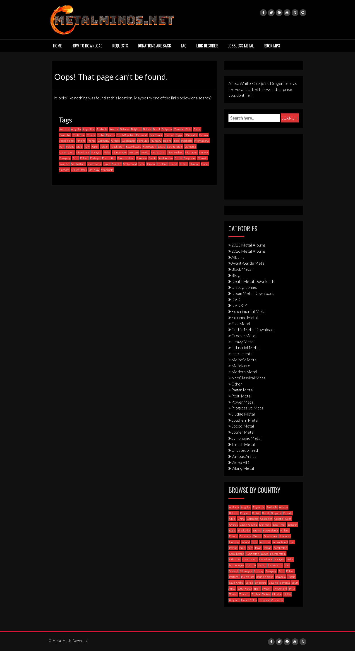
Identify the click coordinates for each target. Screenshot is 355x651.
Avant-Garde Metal (248, 263)
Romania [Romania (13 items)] (141, 158)
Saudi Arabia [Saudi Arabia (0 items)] (165, 158)
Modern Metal (244, 371)
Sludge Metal (243, 413)
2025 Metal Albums (248, 244)
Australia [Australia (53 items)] (102, 129)
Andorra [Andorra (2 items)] (64, 129)
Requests (120, 46)
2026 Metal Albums (248, 251)
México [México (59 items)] (145, 152)
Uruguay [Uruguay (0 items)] (94, 170)
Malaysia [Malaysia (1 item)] (96, 152)
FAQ (184, 46)
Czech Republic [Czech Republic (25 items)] (125, 135)
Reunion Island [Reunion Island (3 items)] (125, 158)
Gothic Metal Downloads (253, 329)
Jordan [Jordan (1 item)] (104, 146)
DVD (235, 299)
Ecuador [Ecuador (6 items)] (169, 135)
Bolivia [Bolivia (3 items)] (147, 129)
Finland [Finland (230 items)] (81, 140)
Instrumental (242, 353)
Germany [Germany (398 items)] (103, 140)
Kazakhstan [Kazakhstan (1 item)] (117, 146)
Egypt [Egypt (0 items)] (179, 135)
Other (236, 383)
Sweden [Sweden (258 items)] (116, 164)
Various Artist (243, 456)
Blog (235, 275)
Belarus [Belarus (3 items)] (124, 129)
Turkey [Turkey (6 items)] (184, 164)
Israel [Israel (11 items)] (79, 146)
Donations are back (154, 46)
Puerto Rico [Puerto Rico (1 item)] (108, 158)
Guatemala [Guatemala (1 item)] (128, 140)
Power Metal (242, 402)
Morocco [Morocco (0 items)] (134, 152)
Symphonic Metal (246, 438)
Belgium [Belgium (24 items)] (136, 129)
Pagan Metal (242, 389)
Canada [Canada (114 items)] (178, 129)
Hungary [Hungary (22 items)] (156, 140)
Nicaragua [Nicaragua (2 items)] (191, 152)
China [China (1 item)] (197, 129)
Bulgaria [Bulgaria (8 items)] (167, 129)
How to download (87, 46)
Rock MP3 (272, 46)
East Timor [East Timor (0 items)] (156, 135)
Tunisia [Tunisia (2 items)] (173, 164)
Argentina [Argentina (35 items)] (89, 129)
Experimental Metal (248, 311)
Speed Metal (242, 425)
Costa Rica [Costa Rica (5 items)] (79, 135)
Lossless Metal (241, 46)
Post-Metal (241, 395)
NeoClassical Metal (248, 377)
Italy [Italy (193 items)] (87, 146)
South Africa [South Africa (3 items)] (78, 164)
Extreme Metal (244, 317)
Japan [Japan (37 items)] (95, 146)
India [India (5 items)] (176, 140)
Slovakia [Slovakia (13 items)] (202, 158)
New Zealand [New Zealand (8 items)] (175, 152)
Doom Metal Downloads (252, 293)
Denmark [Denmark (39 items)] (142, 135)
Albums (237, 257)
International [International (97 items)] (201, 140)
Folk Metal (240, 323)
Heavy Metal (242, 341)
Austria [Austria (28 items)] (113, 129)
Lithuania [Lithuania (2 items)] (190, 146)
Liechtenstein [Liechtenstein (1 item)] (175, 146)
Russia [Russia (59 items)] (152, 158)
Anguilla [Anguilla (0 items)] (76, 129)
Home (57, 46)
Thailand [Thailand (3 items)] (162, 164)
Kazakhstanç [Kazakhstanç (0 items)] (133, 146)
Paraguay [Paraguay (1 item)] (64, 158)
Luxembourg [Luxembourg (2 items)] (66, 152)
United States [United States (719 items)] (79, 170)
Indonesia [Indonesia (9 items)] (186, 140)
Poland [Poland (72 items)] (84, 158)
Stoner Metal (243, 432)
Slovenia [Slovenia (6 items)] (64, 164)
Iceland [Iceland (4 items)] (167, 140)
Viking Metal (242, 468)
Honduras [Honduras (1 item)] (143, 140)
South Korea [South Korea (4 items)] (94, 164)
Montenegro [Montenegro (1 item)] (119, 152)
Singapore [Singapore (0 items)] (190, 158)
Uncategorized (244, 450)
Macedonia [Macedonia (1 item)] (82, 152)
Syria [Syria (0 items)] (142, 164)
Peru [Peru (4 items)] (75, 158)
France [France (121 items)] (91, 140)
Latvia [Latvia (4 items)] (161, 146)
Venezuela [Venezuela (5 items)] (107, 170)
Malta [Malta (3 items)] (106, 152)
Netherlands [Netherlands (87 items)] (158, 152)
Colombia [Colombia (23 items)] (65, 135)
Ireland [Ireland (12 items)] (70, 146)
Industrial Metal (245, 347)
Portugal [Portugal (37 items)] (95, 158)
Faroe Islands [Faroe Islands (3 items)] (66, 140)
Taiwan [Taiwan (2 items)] (151, 164)
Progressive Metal (247, 407)
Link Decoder (207, 46)
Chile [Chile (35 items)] (188, 129)
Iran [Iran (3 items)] (61, 146)
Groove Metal (243, 335)
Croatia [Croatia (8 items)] (91, 135)
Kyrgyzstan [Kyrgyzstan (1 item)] (149, 146)
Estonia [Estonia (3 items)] (203, 135)
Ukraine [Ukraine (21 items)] (194, 164)
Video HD (240, 462)
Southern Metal (245, 420)
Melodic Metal (244, 359)
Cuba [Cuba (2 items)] (101, 135)
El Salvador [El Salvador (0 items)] (191, 135)
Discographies (244, 287)
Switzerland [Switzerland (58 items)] (130, 164)
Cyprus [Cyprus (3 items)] (110, 135)
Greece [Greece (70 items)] (115, 140)
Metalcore (240, 365)
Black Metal (241, 269)
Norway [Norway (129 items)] (204, 152)
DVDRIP (239, 305)
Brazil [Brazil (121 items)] (156, 129)
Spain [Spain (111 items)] (107, 164)
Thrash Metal (243, 444)
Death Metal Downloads (253, 281)
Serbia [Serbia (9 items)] (178, 158)
